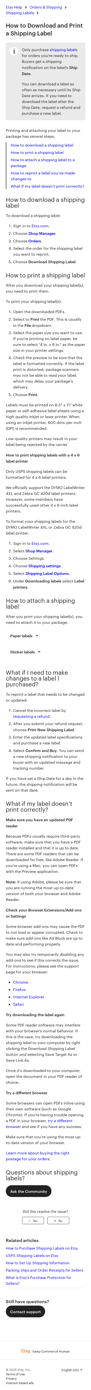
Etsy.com (40, 543)
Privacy (11, 1378)
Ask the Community (28, 1191)
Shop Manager (41, 233)
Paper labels (25, 635)
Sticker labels (26, 652)
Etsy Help (14, 7)
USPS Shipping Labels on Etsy (32, 1255)
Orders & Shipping (46, 7)
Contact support (25, 1311)
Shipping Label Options (47, 573)
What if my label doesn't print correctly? (48, 186)
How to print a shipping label (37, 152)
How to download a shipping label (42, 145)
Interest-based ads (20, 1382)
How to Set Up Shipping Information (37, 1262)
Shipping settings (44, 565)
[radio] (33, 1220)
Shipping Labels (20, 12)
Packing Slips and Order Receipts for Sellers (44, 1270)
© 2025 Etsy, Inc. (18, 1369)
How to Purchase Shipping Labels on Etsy (42, 1248)
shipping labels (63, 49)
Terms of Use (15, 1374)
